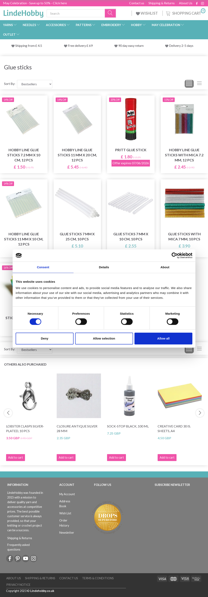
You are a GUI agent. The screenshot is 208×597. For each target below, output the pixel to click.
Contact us (136, 3)
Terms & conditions (98, 578)
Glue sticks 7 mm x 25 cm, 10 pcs (77, 236)
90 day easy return (131, 45)
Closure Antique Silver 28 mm (77, 428)
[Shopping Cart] (185, 13)
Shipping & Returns (161, 3)
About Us (185, 3)
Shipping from (25, 45)
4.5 (39, 45)
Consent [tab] (43, 267)
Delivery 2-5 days (181, 45)
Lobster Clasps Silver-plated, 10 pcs (25, 428)
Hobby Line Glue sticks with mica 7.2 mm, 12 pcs (184, 155)
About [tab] (164, 267)
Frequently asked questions (18, 547)
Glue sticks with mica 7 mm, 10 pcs (184, 236)
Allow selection (104, 338)
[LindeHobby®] (23, 12)
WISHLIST (147, 13)
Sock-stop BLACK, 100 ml (128, 426)
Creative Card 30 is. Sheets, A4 (174, 428)
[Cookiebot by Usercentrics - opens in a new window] (174, 255)
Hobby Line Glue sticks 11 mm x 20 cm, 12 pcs (77, 155)
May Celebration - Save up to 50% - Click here (35, 3)
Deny (44, 338)
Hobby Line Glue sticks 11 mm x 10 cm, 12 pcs (23, 239)
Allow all (163, 338)
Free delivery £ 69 (80, 45)
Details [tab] (104, 267)
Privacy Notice (18, 584)
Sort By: (9, 83)
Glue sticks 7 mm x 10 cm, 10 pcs (130, 236)
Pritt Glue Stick (130, 150)
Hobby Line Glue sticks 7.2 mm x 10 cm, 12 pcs (23, 155)
